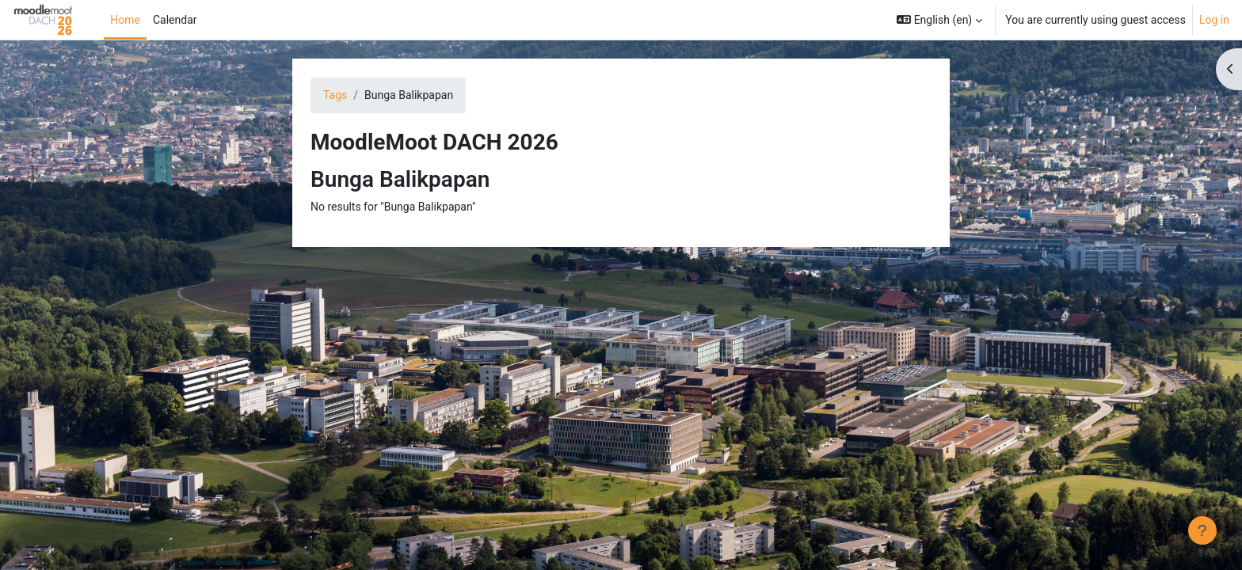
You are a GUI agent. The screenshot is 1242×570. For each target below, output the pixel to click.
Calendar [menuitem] (175, 19)
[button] (939, 20)
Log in (1214, 19)
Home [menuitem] (125, 19)
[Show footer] (1202, 530)
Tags (335, 95)
